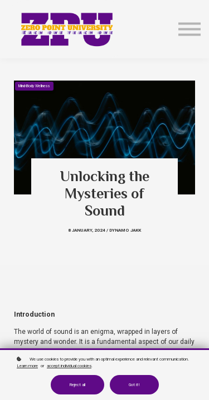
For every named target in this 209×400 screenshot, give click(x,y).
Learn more (27, 365)
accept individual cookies (69, 365)
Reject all (77, 384)
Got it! (134, 384)
